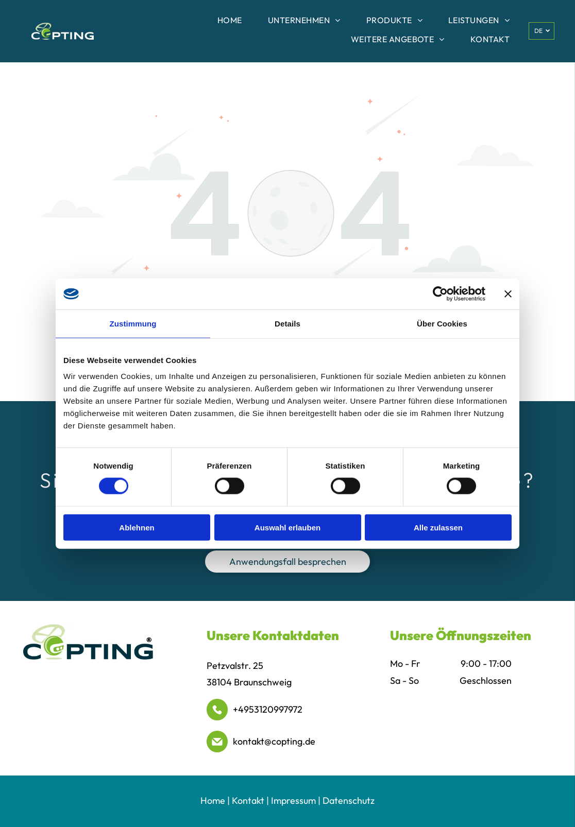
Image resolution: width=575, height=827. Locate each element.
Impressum (293, 800)
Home (212, 800)
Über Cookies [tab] (442, 323)
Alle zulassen (438, 527)
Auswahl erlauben (287, 527)
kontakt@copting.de (274, 741)
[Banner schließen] (508, 293)
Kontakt (248, 800)
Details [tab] (287, 323)
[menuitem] (230, 21)
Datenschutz (349, 800)
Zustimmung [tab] (133, 323)
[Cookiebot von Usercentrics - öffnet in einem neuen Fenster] (440, 293)
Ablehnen (136, 527)
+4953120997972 (267, 709)
